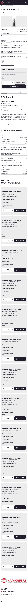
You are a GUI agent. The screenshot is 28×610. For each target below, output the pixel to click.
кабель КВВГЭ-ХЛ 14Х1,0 (11, 339)
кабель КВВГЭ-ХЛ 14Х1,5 (11, 310)
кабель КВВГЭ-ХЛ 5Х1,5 (11, 428)
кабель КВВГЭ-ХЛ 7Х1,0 (11, 399)
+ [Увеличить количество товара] (12, 83)
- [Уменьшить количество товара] (3, 83)
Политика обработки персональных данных (10, 601)
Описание (4, 92)
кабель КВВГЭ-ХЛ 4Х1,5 (11, 221)
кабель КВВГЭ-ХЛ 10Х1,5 (11, 191)
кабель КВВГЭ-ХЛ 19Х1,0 (11, 280)
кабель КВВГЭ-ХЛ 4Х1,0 (11, 547)
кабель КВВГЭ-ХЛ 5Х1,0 (11, 458)
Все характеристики (7, 65)
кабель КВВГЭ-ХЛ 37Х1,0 (12, 250)
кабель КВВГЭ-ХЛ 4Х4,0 (11, 488)
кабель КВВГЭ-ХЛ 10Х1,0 (11, 369)
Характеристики (13, 92)
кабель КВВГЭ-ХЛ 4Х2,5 (11, 517)
